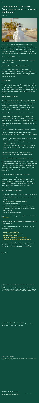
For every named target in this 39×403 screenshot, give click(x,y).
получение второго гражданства (12, 234)
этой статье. (6, 217)
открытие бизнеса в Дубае (11, 232)
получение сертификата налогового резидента (17, 239)
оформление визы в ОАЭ (10, 235)
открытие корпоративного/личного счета (15, 237)
